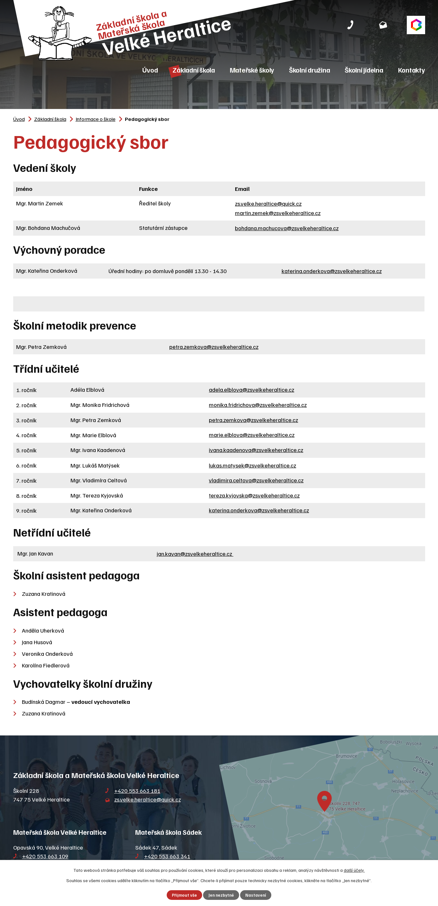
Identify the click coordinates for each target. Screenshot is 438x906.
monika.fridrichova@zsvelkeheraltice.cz (258, 404)
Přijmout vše (184, 895)
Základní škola (193, 69)
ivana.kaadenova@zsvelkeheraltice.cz (256, 449)
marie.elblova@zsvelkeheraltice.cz (251, 434)
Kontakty (411, 69)
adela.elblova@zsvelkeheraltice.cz (251, 389)
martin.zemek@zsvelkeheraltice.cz (278, 212)
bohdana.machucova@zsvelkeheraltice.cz (287, 227)
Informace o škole (96, 118)
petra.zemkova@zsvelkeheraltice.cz (213, 346)
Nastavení (255, 895)
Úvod (150, 69)
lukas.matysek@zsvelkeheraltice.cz (252, 465)
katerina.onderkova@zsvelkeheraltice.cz (332, 270)
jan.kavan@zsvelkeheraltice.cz (195, 553)
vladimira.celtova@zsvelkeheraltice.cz (256, 480)
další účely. (354, 870)
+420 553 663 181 (137, 790)
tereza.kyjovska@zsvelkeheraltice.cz (254, 495)
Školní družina (309, 69)
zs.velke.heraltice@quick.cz (268, 203)
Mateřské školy (252, 69)
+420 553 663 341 (167, 856)
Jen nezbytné (221, 895)
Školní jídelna (364, 69)
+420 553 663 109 (45, 856)
